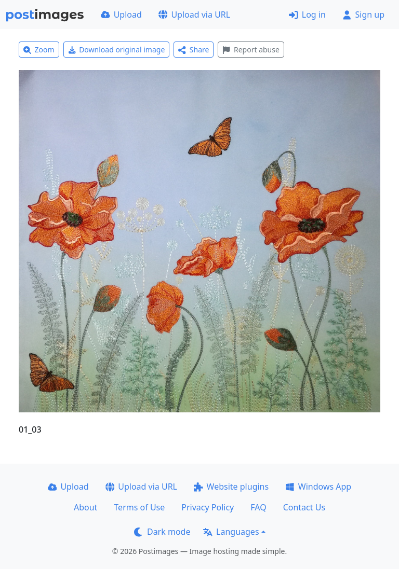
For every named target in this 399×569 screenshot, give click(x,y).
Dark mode (162, 531)
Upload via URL (194, 14)
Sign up (363, 14)
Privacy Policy (207, 507)
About (85, 507)
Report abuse (250, 49)
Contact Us (304, 507)
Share (193, 49)
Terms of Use (139, 507)
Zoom (39, 49)
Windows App (318, 486)
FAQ (258, 507)
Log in (307, 14)
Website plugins (231, 486)
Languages (231, 531)
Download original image (116, 49)
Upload (121, 14)
